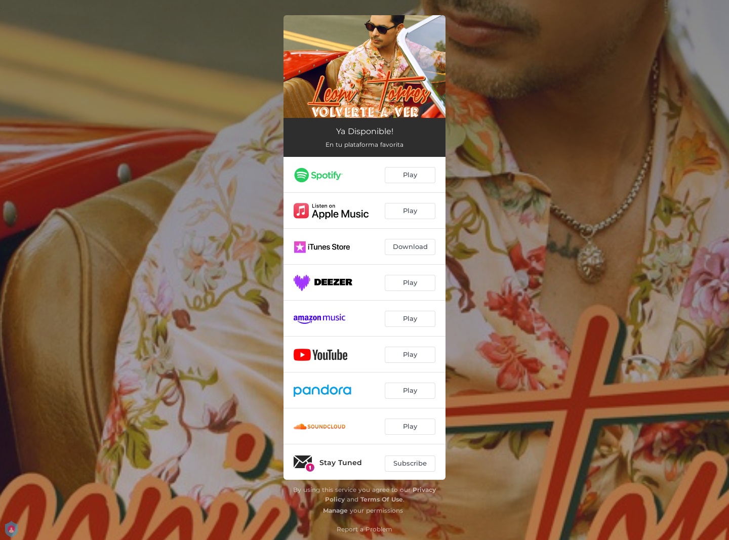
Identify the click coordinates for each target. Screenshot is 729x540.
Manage (335, 510)
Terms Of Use (381, 499)
